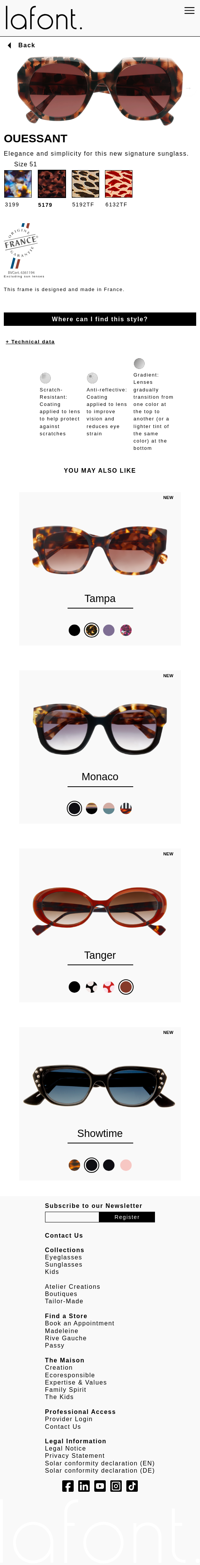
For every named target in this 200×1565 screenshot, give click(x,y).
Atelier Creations (72, 1286)
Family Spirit (66, 1389)
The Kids (59, 1397)
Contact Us (63, 1426)
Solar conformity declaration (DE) (100, 1470)
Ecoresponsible (70, 1375)
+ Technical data (30, 342)
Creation (59, 1367)
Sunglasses (64, 1264)
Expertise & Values (76, 1382)
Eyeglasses (63, 1257)
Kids (52, 1272)
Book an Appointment (80, 1323)
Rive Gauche (66, 1338)
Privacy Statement (75, 1455)
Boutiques (61, 1294)
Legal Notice (65, 1448)
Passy (55, 1345)
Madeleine (62, 1331)
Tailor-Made (64, 1301)
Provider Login (69, 1419)
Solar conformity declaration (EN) (100, 1463)
